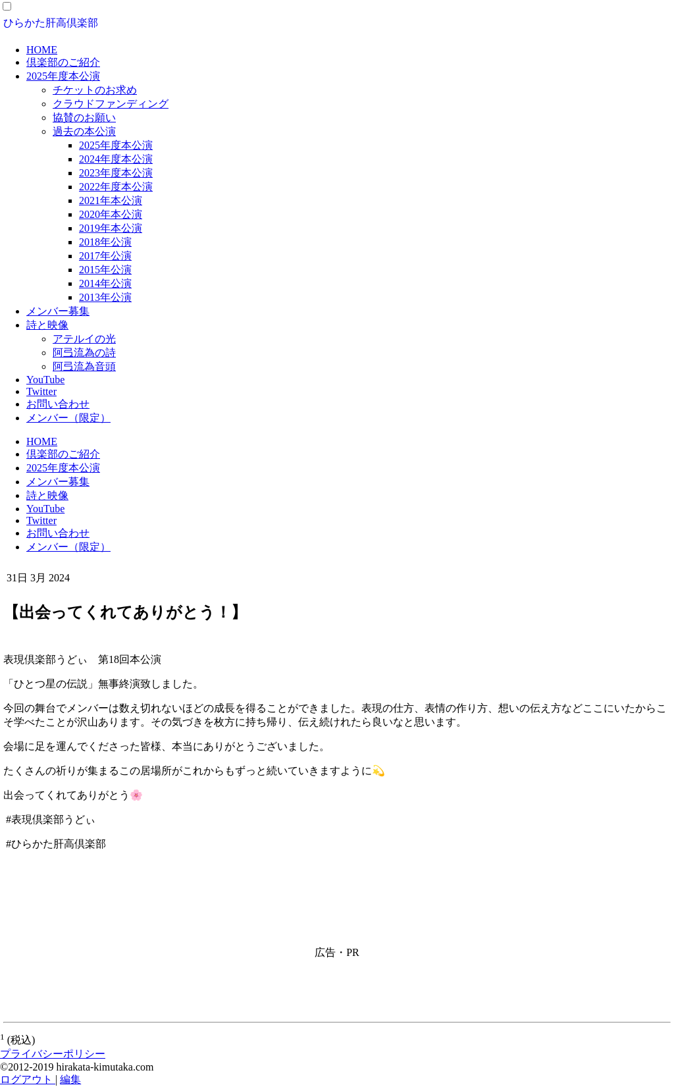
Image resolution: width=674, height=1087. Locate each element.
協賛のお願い (84, 117)
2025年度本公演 (63, 76)
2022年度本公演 (116, 186)
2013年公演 (105, 297)
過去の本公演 (84, 131)
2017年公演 (105, 255)
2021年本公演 (110, 200)
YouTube (45, 379)
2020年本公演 (110, 214)
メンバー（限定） (68, 417)
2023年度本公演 (116, 172)
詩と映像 (47, 325)
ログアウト (27, 1079)
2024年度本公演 (116, 159)
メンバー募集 (58, 311)
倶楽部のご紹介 (63, 62)
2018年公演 (105, 242)
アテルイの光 (84, 338)
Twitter (41, 391)
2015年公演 (105, 269)
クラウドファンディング (110, 103)
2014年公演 (105, 283)
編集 (70, 1079)
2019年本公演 (110, 228)
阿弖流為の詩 (84, 352)
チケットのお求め (95, 89)
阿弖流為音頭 (84, 366)
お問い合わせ (58, 404)
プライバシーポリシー (52, 1053)
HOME (41, 49)
